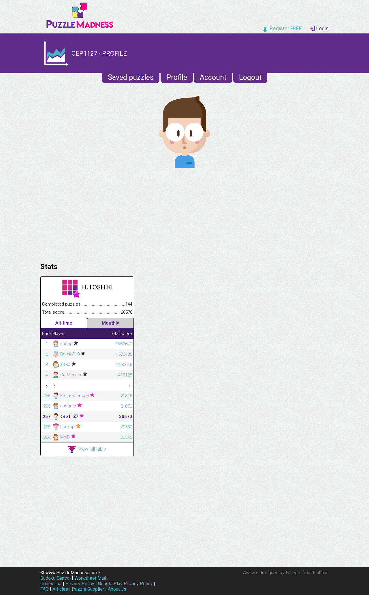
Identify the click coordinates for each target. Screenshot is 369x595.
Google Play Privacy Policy (125, 583)
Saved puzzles (131, 77)
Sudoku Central (55, 578)
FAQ (44, 589)
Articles (60, 589)
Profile (176, 77)
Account (213, 77)
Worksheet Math (91, 578)
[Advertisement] (184, 214)
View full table (87, 449)
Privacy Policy (79, 583)
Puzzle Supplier (88, 589)
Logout (250, 77)
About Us (117, 589)
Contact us (51, 583)
